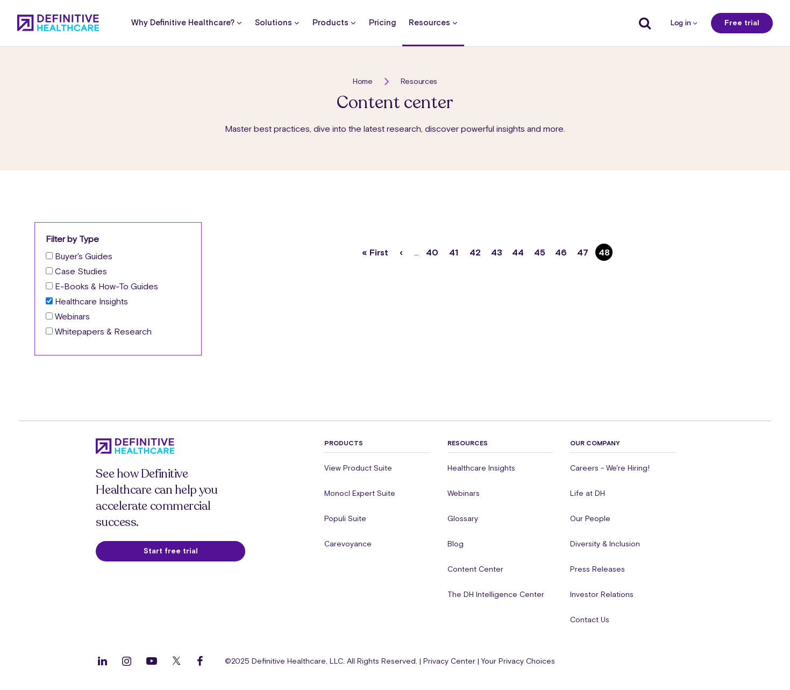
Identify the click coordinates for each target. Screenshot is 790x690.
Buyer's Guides (83, 256)
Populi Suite (345, 518)
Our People (590, 518)
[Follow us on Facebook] (200, 660)
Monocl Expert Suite (359, 493)
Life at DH (587, 493)
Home (363, 81)
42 (476, 250)
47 (584, 250)
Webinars (72, 316)
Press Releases (597, 569)
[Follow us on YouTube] (151, 660)
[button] (395, 295)
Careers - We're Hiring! (610, 468)
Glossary (462, 518)
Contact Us (589, 619)
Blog (455, 543)
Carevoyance (348, 543)
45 (541, 250)
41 (455, 250)
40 (433, 250)
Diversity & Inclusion (605, 543)
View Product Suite (358, 468)
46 (562, 250)
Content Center (475, 569)
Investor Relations (602, 594)
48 (606, 252)
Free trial (741, 22)
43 (498, 250)
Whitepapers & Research (103, 331)
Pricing (382, 23)
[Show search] (642, 23)
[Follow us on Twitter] (176, 660)
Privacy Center (449, 661)
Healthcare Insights (91, 301)
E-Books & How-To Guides (106, 286)
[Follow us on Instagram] (126, 660)
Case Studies (81, 271)
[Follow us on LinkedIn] (102, 660)
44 (519, 250)
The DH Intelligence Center (495, 594)
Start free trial (171, 550)
